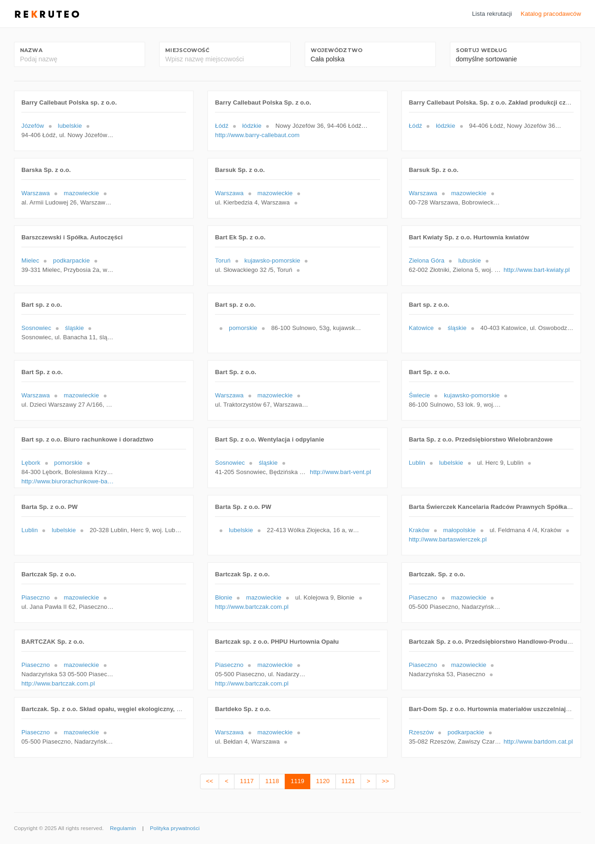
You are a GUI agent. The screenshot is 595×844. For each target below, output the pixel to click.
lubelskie (70, 125)
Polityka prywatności (175, 828)
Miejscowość (187, 50)
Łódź (221, 125)
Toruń (222, 260)
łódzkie (251, 125)
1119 (297, 781)
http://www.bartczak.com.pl (251, 606)
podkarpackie (71, 260)
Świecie (419, 395)
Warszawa (35, 193)
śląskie (74, 327)
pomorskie (243, 327)
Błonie (223, 597)
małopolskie (459, 530)
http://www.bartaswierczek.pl (448, 539)
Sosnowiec (36, 327)
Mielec (30, 260)
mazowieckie (81, 193)
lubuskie (469, 260)
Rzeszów (421, 732)
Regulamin (123, 828)
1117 (247, 781)
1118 (272, 781)
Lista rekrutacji (492, 13)
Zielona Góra (427, 260)
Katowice (421, 327)
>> (385, 781)
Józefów (32, 125)
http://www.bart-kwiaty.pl (536, 269)
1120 (322, 781)
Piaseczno (35, 597)
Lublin (417, 462)
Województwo (336, 50)
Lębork (30, 462)
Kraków (419, 530)
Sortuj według (481, 50)
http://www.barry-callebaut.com (257, 135)
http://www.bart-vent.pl (340, 471)
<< (209, 781)
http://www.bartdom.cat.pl (538, 741)
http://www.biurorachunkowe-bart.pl (67, 481)
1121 (348, 781)
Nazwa (31, 50)
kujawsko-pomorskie (272, 260)
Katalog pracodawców (551, 13)
